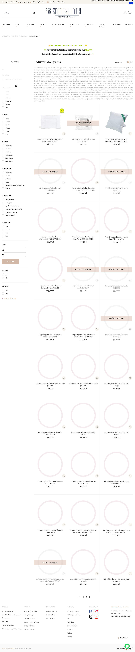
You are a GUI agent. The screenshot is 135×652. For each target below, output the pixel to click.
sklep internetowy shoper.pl (23, 648)
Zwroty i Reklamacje (29, 626)
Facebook (91, 611)
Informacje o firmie (73, 611)
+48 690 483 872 (36, 2)
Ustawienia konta (51, 615)
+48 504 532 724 (23, 2)
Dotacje (69, 636)
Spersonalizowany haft (8, 611)
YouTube (96, 617)
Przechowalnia (50, 618)
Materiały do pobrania (73, 615)
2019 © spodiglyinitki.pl (8, 648)
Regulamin (5, 621)
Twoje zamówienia (51, 611)
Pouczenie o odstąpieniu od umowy (12, 629)
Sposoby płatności (29, 618)
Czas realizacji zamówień (31, 622)
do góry (123, 638)
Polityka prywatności (8, 625)
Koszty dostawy (28, 615)
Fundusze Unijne (72, 626)
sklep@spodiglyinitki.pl (55, 2)
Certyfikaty (70, 622)
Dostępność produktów (30, 611)
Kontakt (69, 629)
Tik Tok (91, 617)
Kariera (69, 633)
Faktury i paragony (29, 629)
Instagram (96, 611)
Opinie (69, 618)
